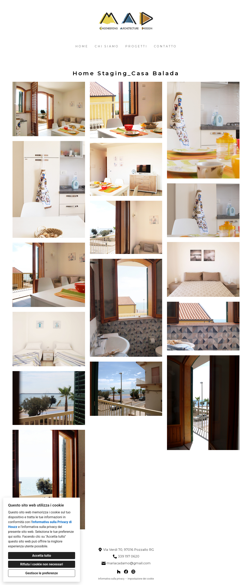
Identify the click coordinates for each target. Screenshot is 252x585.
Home (81, 46)
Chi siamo (107, 46)
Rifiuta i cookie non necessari (41, 564)
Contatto (165, 46)
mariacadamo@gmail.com (129, 563)
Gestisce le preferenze (41, 573)
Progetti (136, 46)
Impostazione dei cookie (141, 578)
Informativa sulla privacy (111, 578)
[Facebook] (126, 572)
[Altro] (133, 572)
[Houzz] (119, 572)
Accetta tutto (41, 555)
